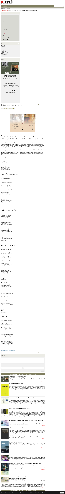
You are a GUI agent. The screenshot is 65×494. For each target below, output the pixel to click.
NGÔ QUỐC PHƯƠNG (5, 53)
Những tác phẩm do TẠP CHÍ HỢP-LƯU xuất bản (18, 376)
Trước (40, 104)
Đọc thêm (42, 390)
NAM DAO (3, 46)
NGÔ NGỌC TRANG (4, 52)
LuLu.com (16, 85)
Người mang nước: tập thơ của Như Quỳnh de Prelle (18, 454)
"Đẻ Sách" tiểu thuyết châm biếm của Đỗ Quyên (18, 427)
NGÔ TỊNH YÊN (4, 57)
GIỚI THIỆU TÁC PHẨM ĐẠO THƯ (16, 383)
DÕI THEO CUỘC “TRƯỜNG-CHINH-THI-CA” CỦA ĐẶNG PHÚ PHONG (23, 397)
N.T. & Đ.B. (3, 45)
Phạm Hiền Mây (11, 108)
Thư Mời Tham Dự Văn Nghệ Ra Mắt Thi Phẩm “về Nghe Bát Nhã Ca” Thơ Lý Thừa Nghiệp (26, 420)
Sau (42, 104)
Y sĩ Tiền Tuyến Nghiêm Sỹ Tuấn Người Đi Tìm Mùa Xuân (19, 408)
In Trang (1, 353)
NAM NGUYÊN (4, 47)
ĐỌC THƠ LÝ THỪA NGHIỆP (14, 441)
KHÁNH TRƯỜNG (4, 108)
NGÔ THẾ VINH (4, 54)
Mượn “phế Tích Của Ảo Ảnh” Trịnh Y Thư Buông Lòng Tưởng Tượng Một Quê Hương (25, 463)
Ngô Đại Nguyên (4, 50)
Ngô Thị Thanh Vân (4, 55)
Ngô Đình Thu (3, 51)
